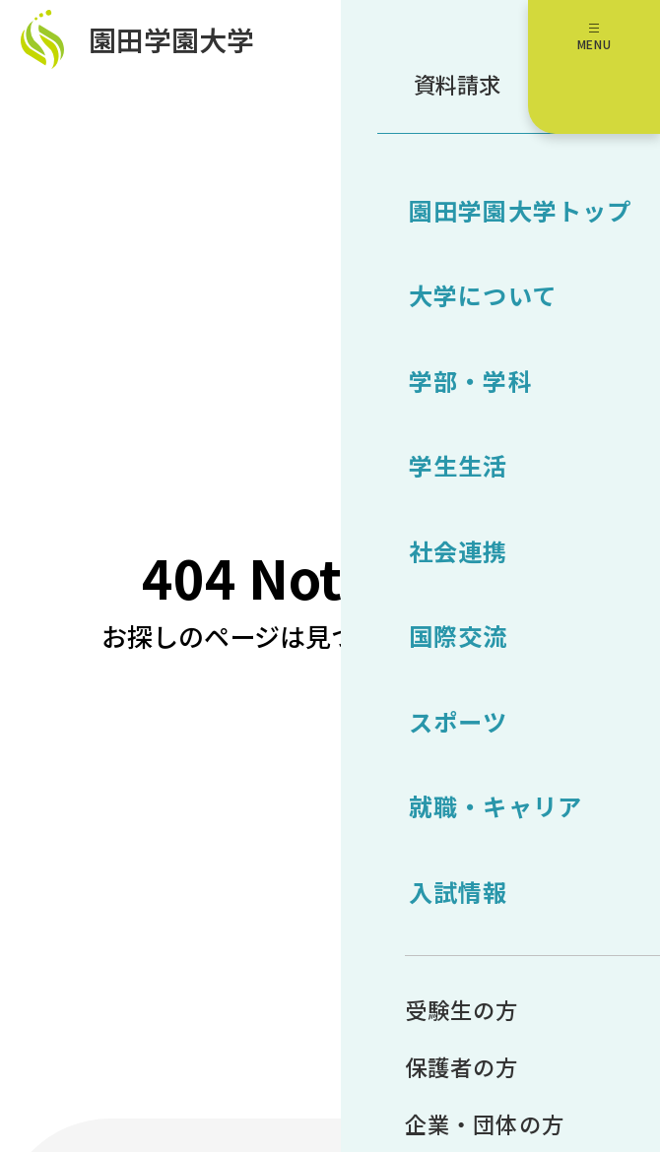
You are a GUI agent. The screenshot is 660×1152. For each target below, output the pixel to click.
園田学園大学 (191, 48)
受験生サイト (609, 275)
